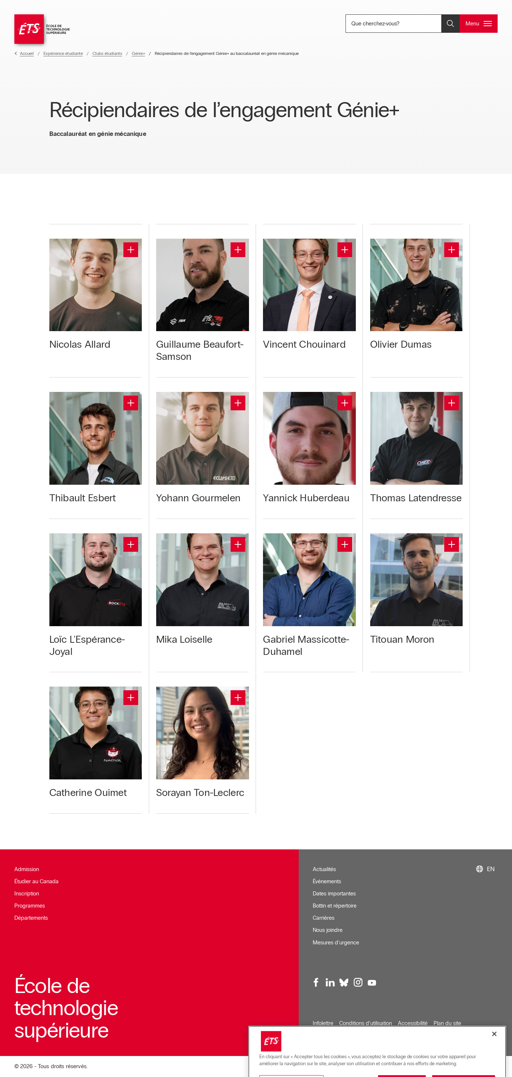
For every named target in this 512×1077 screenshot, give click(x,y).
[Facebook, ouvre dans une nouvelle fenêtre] (316, 982)
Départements (31, 918)
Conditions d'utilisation (365, 1023)
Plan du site (447, 1023)
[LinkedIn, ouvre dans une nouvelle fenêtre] (330, 982)
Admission (26, 869)
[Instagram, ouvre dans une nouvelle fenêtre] (358, 982)
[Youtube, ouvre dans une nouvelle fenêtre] (372, 982)
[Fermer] (494, 1059)
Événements (327, 881)
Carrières (323, 918)
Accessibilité (413, 1023)
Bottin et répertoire (335, 905)
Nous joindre (328, 930)
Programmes (29, 905)
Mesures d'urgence (336, 942)
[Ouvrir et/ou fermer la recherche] (450, 23)
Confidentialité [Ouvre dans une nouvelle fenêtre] (330, 1035)
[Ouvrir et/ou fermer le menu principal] (479, 23)
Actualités (324, 869)
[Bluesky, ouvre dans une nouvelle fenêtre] (344, 982)
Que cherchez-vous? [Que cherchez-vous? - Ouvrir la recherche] (399, 23)
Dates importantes (334, 893)
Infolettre (323, 1023)
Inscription (26, 893)
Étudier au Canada (36, 881)
